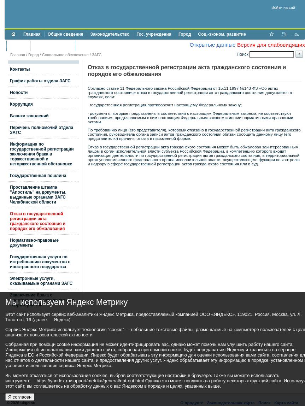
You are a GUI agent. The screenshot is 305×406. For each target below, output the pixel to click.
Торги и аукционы (52, 45)
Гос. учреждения (153, 34)
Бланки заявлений (29, 115)
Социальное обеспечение (65, 55)
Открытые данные (212, 45)
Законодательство (110, 34)
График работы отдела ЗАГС (40, 80)
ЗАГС (96, 55)
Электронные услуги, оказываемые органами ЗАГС (41, 281)
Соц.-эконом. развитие (222, 34)
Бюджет (18, 45)
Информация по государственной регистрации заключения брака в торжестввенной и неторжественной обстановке (42, 154)
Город (184, 34)
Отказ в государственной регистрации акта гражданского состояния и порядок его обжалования (37, 221)
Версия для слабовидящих (271, 45)
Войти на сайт (284, 7)
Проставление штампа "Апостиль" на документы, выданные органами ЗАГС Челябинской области (38, 195)
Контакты (20, 69)
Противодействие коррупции (109, 45)
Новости (19, 92)
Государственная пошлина (38, 175)
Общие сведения (65, 34)
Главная (32, 34)
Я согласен (19, 397)
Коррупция (21, 104)
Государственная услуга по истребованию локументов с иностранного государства (40, 261)
